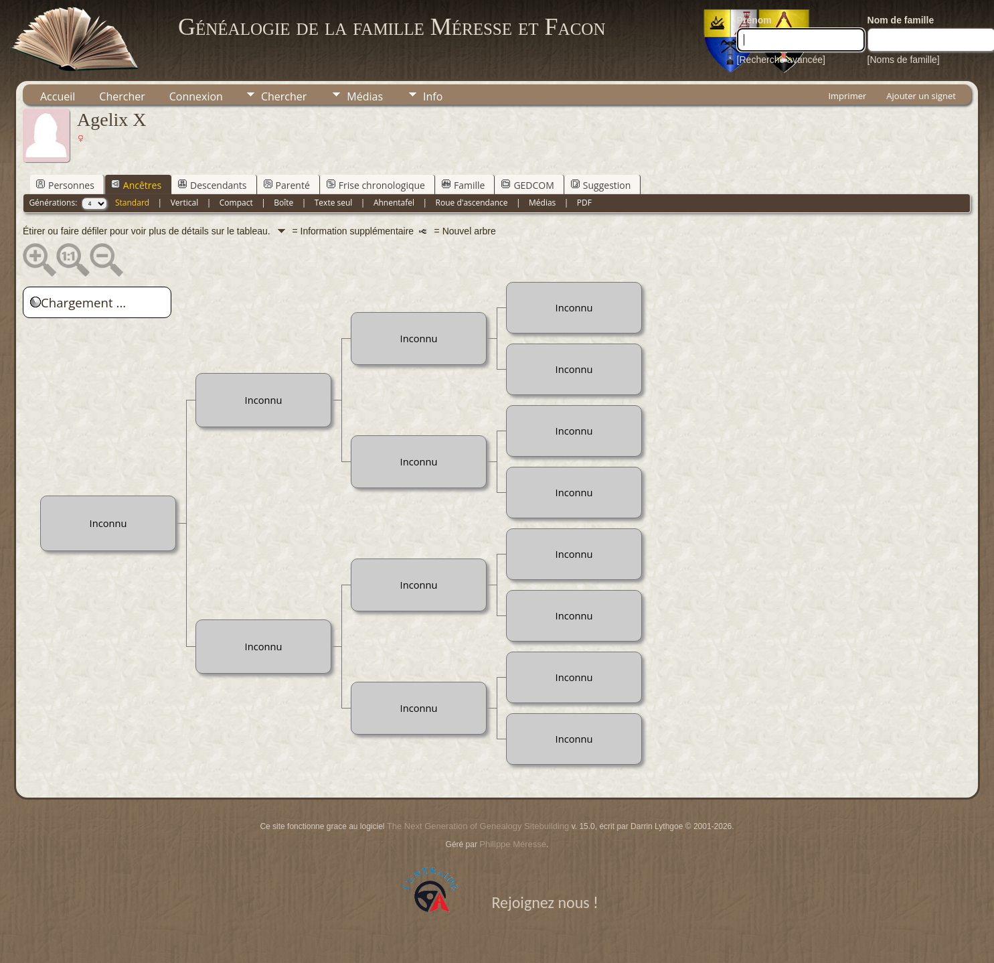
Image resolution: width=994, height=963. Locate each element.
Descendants (212, 185)
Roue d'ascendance (472, 202)
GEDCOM (527, 185)
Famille (463, 185)
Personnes (65, 185)
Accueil (57, 96)
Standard (132, 202)
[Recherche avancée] (781, 59)
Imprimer (847, 96)
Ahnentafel (394, 202)
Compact (236, 202)
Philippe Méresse (512, 844)
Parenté (287, 185)
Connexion (196, 96)
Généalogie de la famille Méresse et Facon (391, 26)
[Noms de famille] (903, 59)
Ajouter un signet (921, 96)
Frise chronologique (376, 185)
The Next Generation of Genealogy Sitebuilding (478, 826)
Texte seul (334, 202)
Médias (365, 96)
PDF (584, 202)
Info (432, 96)
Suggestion (601, 185)
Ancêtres (136, 185)
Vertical (185, 202)
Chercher (122, 96)
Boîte (283, 202)
